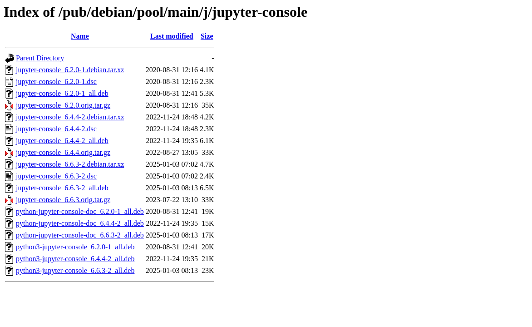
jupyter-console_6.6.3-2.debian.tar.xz (70, 164)
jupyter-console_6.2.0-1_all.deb (62, 93)
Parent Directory (40, 58)
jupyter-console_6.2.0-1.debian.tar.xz (70, 70)
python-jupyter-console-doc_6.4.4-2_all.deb (80, 223)
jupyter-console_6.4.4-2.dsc (56, 129)
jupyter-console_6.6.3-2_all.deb (62, 188)
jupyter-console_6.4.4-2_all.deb (62, 140)
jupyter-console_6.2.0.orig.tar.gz (63, 105)
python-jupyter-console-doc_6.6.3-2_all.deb (80, 235)
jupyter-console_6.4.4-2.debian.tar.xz (70, 117)
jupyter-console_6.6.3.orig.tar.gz (63, 199)
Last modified (171, 36)
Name (80, 36)
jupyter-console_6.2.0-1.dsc (56, 81)
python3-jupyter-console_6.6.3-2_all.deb (75, 270)
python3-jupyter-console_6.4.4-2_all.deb (75, 259)
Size (207, 36)
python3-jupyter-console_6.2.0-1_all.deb (75, 247)
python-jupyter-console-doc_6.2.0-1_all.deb (80, 211)
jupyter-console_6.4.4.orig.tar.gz (63, 152)
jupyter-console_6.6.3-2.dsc (56, 176)
